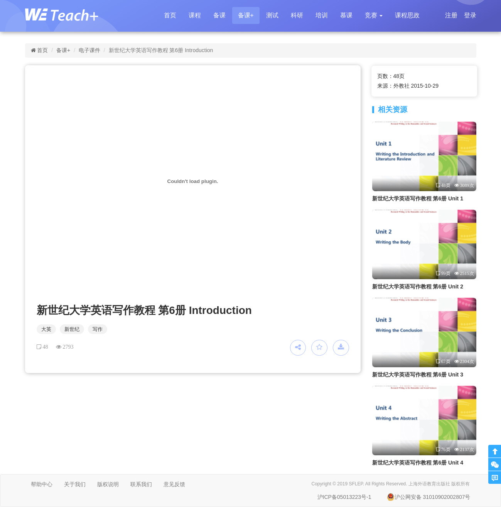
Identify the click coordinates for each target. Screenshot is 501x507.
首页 (170, 15)
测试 (272, 15)
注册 (451, 15)
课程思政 (407, 15)
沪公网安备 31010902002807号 (429, 497)
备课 (219, 15)
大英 (46, 329)
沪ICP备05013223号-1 (344, 497)
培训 (321, 15)
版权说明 (108, 484)
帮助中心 (41, 484)
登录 (470, 15)
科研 (297, 15)
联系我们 (141, 484)
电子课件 (89, 50)
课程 (195, 15)
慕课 (346, 15)
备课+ (246, 15)
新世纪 (71, 329)
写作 (98, 329)
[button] (373, 15)
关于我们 (75, 484)
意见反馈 (174, 484)
